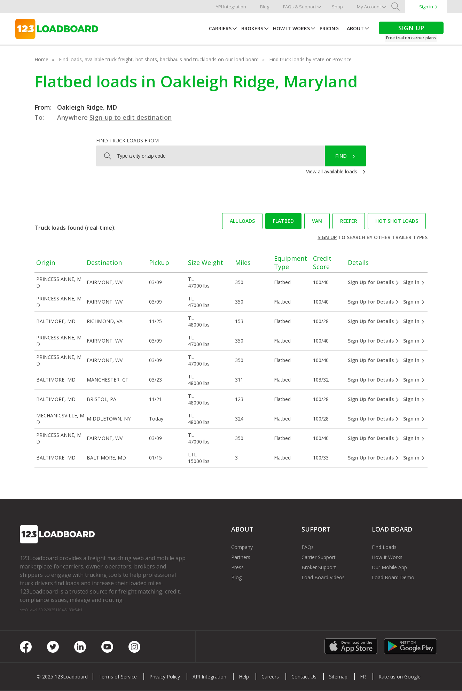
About (355, 28)
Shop (337, 6)
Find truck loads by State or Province (310, 59)
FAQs (308, 547)
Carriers (220, 28)
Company (242, 547)
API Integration (231, 6)
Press (237, 567)
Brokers (252, 28)
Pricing (329, 28)
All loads (242, 221)
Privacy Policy (164, 676)
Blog (264, 6)
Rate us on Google (399, 676)
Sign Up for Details (373, 282)
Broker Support (319, 567)
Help (244, 676)
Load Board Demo (393, 577)
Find (341, 156)
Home (41, 59)
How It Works (291, 28)
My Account (369, 6)
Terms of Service (118, 676)
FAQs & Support (299, 6)
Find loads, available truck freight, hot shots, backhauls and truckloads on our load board (159, 59)
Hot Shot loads (396, 221)
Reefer (348, 221)
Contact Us (303, 676)
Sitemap (338, 676)
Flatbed (283, 221)
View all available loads (331, 171)
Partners (240, 557)
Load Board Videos (323, 577)
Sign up (327, 237)
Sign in (426, 6)
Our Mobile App (389, 567)
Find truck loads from (127, 140)
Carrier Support (319, 557)
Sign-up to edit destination (130, 117)
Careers (270, 676)
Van (317, 221)
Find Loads (384, 547)
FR (363, 676)
